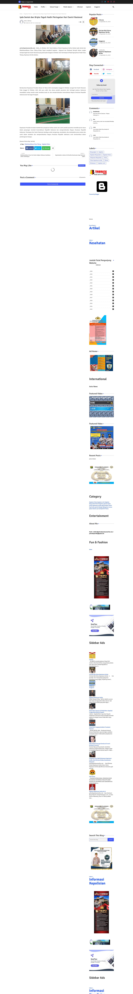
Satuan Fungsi (54, 7)
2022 (102, 283)
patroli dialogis (99, 507)
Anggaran (97, 7)
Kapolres (101, 152)
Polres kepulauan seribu (96, 160)
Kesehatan (97, 243)
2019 (102, 292)
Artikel (94, 228)
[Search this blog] (98, 839)
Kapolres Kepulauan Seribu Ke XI (97, 791)
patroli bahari (105, 505)
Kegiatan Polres (28, 14)
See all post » (92, 225)
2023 (102, 280)
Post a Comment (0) (52, 184)
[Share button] (53, 148)
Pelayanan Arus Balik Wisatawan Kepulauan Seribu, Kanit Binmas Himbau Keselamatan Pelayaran (100, 760)
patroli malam (107, 503)
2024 (102, 277)
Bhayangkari (93, 152)
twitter (109, 74)
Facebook (30, 148)
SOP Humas (92, 776)
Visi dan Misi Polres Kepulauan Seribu (105, 31)
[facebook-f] (102, 2)
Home (36, 7)
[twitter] (105, 2)
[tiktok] (114, 2)
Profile (43, 7)
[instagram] (111, 2)
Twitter (39, 148)
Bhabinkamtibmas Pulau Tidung (33, 144)
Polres (105, 157)
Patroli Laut (96, 508)
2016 (102, 300)
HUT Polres (105, 508)
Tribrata (91, 659)
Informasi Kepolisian (97, 881)
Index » (91, 240)
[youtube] (108, 2)
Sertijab (101, 508)
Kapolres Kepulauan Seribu (105, 52)
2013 (102, 309)
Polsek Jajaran (67, 7)
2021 (102, 286)
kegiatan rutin (101, 163)
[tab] (35, 7)
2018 (102, 295)
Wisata (106, 160)
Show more (81, 165)
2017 (102, 297)
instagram (109, 69)
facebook (96, 69)
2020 (102, 289)
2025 (102, 274)
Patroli (97, 503)
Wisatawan (93, 163)
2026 (102, 271)
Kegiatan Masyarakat (95, 155)
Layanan (88, 7)
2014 (102, 306)
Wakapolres (106, 507)
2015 (102, 303)
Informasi (80, 7)
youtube (96, 74)
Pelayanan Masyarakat (96, 157)
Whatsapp (47, 148)
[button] (113, 7)
